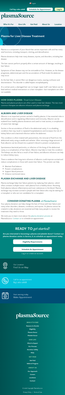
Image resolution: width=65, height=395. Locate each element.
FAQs (32, 353)
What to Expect (32, 343)
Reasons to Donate (32, 326)
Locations (32, 377)
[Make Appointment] (32, 295)
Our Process (32, 346)
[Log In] (59, 9)
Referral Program (32, 363)
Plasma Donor (32, 332)
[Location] (32, 266)
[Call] (32, 280)
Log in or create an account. (32, 253)
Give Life (22, 24)
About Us (46, 24)
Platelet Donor (32, 335)
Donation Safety (32, 349)
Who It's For (8, 24)
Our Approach (32, 371)
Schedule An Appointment (32, 249)
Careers (32, 374)
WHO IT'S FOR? (33, 322)
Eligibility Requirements (32, 241)
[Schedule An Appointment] (40, 9)
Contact (32, 381)
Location (58, 24)
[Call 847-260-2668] (17, 9)
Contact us (17, 218)
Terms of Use (38, 392)
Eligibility (32, 329)
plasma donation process (40, 216)
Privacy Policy (27, 392)
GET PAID (32, 357)
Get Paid (33, 24)
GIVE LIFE (32, 339)
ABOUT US (32, 367)
